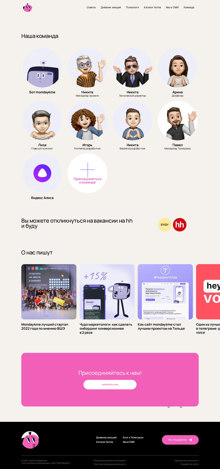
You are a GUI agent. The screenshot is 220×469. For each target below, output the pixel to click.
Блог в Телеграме (133, 437)
